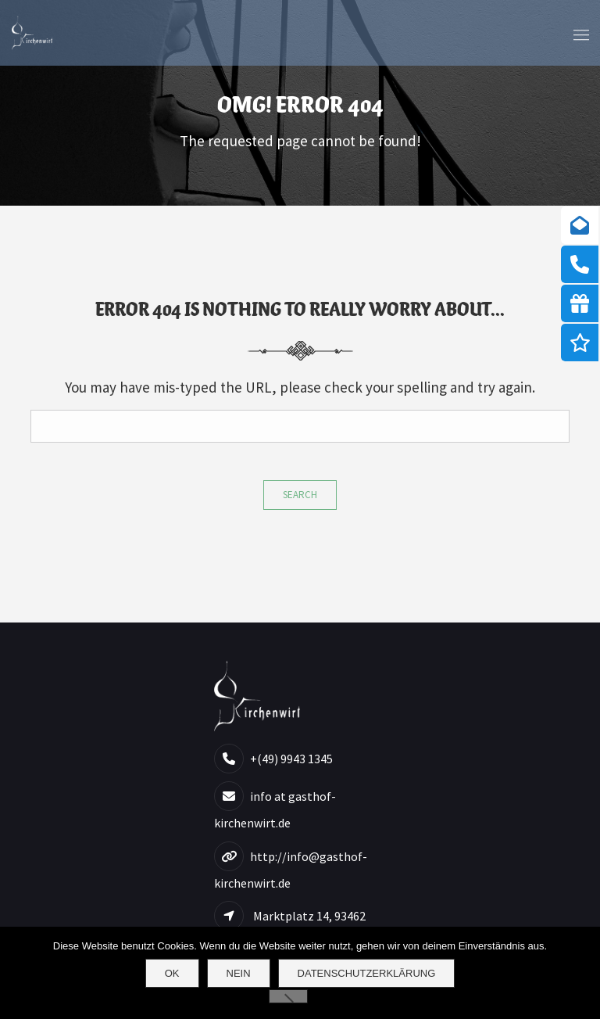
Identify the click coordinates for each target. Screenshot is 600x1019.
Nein (239, 973)
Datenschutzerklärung (367, 973)
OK (172, 973)
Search (300, 494)
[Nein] (288, 996)
